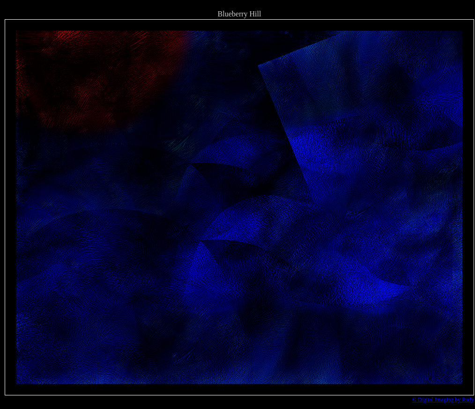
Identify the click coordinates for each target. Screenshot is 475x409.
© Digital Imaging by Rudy (443, 399)
